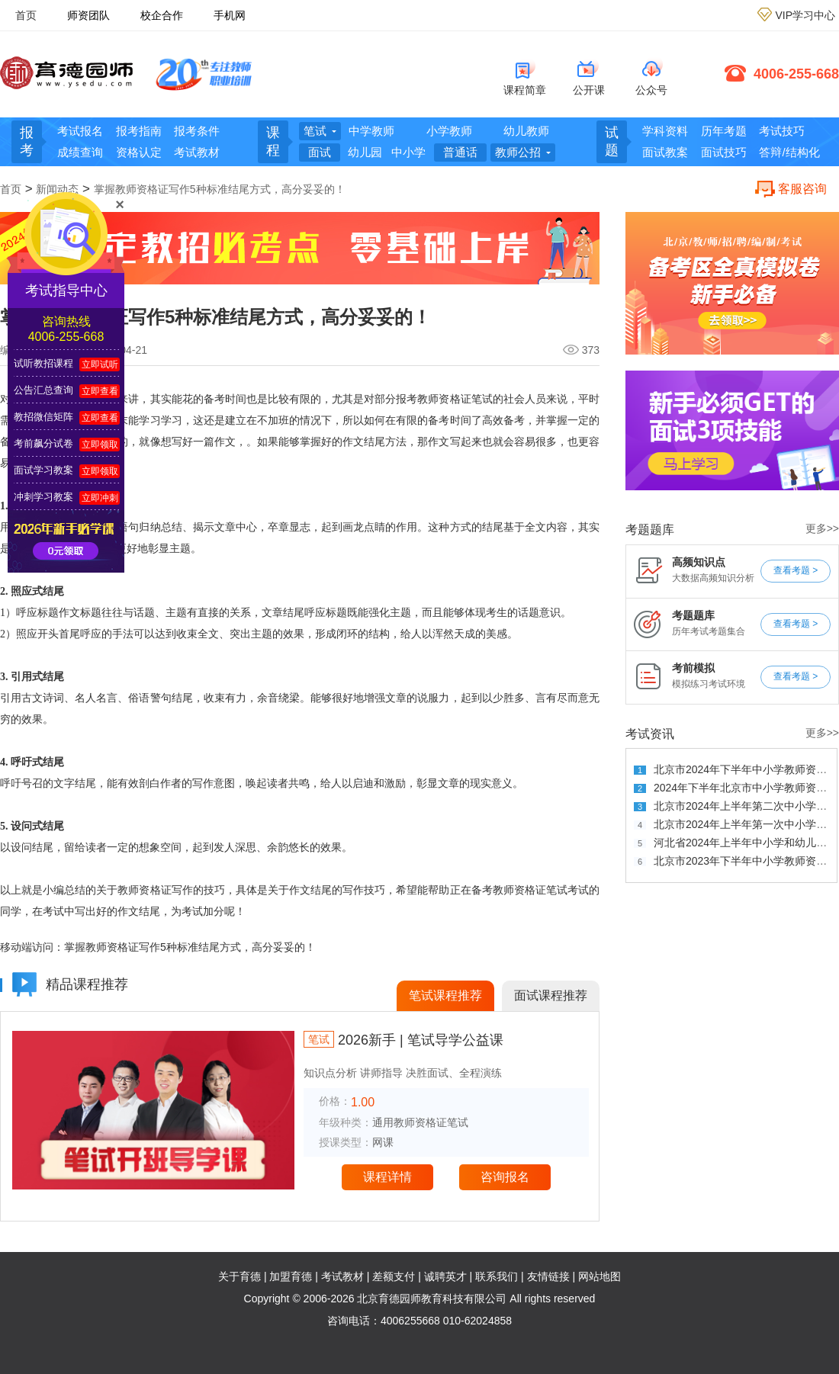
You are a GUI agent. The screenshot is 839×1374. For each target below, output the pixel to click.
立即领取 (100, 444)
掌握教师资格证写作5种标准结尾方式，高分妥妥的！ (220, 189)
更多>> (822, 529)
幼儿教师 (526, 130)
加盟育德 (290, 1276)
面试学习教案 (43, 470)
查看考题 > (795, 570)
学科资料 (665, 130)
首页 (26, 15)
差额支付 (393, 1276)
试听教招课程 (43, 363)
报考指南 (139, 130)
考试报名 (80, 130)
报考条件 (197, 130)
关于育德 (239, 1276)
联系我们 (496, 1276)
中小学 (408, 152)
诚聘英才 (445, 1276)
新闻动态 (57, 189)
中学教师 (371, 130)
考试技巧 (782, 130)
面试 (319, 152)
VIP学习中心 (805, 15)
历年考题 (724, 130)
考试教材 (197, 152)
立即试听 (100, 364)
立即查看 (100, 391)
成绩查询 (80, 152)
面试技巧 (724, 152)
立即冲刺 (100, 498)
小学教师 (449, 130)
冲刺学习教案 (43, 496)
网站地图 (599, 1276)
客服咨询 (802, 188)
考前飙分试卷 (43, 443)
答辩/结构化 (789, 152)
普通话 (460, 152)
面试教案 (665, 152)
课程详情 (387, 1176)
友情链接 (548, 1276)
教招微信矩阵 (43, 416)
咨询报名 (505, 1176)
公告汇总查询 (43, 390)
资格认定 (139, 152)
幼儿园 (365, 152)
